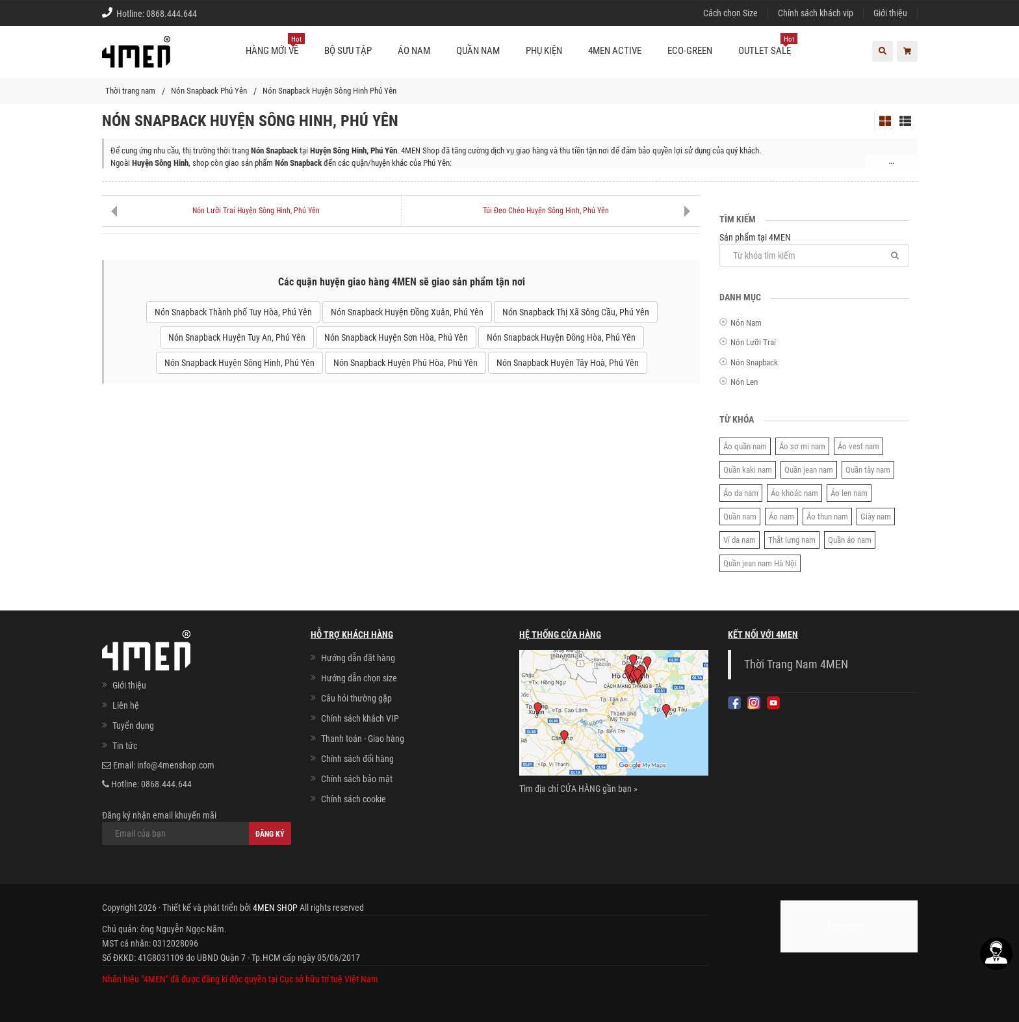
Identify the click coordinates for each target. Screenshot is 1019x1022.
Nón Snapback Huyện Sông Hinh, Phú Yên (239, 363)
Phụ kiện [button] (544, 51)
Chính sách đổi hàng (357, 758)
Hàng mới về (275, 45)
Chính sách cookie (353, 799)
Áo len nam (849, 493)
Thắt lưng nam (792, 540)
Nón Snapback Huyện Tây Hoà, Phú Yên (568, 363)
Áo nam (781, 516)
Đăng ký (270, 834)
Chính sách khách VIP (360, 718)
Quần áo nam (849, 540)
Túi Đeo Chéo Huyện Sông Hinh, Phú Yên (546, 210)
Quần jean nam (808, 470)
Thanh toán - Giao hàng (362, 738)
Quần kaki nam (747, 470)
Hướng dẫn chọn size (359, 678)
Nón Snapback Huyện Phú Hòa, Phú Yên (405, 363)
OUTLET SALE (767, 45)
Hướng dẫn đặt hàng (358, 658)
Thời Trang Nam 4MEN (796, 664)
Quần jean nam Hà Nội (760, 563)
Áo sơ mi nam (802, 446)
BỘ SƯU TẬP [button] (348, 51)
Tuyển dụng (133, 725)
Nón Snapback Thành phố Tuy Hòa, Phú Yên (233, 312)
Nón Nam (746, 323)
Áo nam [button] (414, 51)
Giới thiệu (890, 13)
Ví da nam (739, 540)
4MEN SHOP (275, 907)
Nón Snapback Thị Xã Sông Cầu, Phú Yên (575, 312)
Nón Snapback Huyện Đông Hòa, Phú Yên (561, 337)
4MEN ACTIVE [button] (614, 51)
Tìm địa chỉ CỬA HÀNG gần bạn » (578, 788)
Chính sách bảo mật (357, 779)
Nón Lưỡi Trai (753, 342)
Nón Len (744, 382)
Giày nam (875, 516)
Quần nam (739, 516)
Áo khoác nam (794, 493)
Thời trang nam (130, 91)
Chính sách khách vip (815, 13)
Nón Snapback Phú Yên (209, 91)
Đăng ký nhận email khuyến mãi (196, 827)
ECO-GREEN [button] (689, 51)
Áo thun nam (827, 516)
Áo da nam (740, 493)
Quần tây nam (867, 470)
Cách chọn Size (730, 13)
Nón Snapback (754, 362)
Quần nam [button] (478, 51)
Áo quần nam (745, 446)
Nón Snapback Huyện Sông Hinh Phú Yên (329, 91)
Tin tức (124, 745)
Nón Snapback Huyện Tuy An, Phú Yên (236, 337)
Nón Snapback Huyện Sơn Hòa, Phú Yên (396, 337)
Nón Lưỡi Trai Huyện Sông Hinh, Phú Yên (256, 210)
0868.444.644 (171, 13)
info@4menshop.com (175, 765)
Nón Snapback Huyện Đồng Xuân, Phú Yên (407, 312)
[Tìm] (895, 255)
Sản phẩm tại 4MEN (814, 249)
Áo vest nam (858, 446)
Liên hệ (125, 705)
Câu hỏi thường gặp (356, 698)
